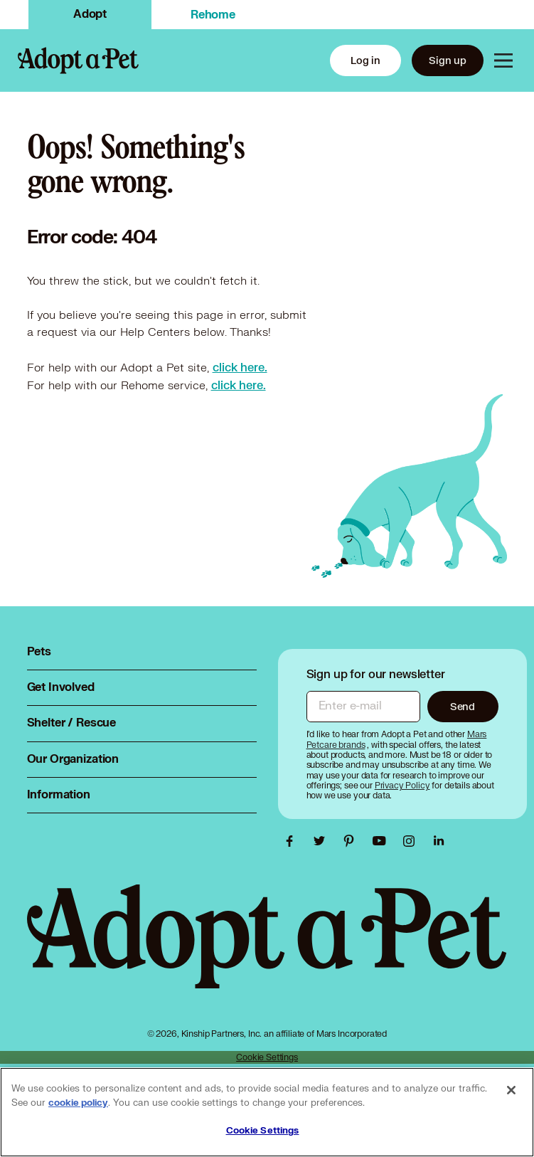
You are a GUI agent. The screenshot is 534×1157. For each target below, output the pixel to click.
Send (462, 706)
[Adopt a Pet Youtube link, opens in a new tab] (382, 841)
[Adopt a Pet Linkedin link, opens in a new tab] (438, 841)
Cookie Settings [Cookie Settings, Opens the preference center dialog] (262, 1130)
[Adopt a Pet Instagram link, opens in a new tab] (412, 841)
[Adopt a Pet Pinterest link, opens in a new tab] (353, 841)
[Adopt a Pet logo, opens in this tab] (267, 950)
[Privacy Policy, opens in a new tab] (403, 785)
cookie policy (78, 1103)
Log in (365, 60)
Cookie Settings (267, 1057)
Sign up (447, 60)
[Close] (511, 1090)
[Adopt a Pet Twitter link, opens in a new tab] (323, 841)
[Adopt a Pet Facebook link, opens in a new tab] (293, 841)
